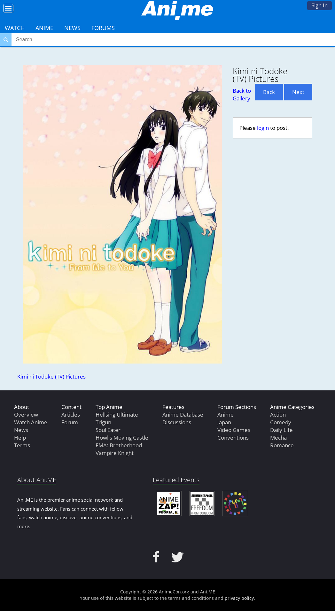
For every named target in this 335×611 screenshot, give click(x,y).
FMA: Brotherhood (119, 445)
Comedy (280, 422)
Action (278, 414)
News (72, 28)
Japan (224, 422)
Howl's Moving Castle (122, 437)
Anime (44, 28)
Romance (282, 445)
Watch (15, 28)
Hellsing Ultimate (117, 414)
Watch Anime (30, 422)
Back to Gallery (242, 94)
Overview (26, 414)
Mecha (278, 437)
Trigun (103, 422)
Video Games (233, 430)
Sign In (319, 5)
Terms (22, 445)
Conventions (233, 437)
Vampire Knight (115, 453)
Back (269, 92)
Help (20, 437)
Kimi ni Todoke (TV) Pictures (51, 376)
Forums (103, 28)
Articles (70, 414)
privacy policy (239, 598)
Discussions (176, 422)
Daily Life (281, 430)
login (263, 127)
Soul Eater (108, 430)
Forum (69, 422)
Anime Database (182, 414)
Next (298, 92)
